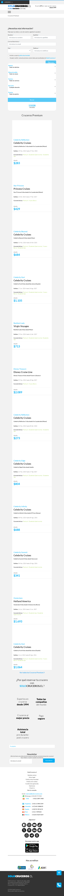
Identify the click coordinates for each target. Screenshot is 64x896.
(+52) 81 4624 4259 (37, 814)
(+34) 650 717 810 (36, 796)
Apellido (36, 35)
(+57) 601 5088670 (37, 806)
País (9, 48)
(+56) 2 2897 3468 (38, 798)
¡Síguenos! (32, 819)
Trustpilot (13, 746)
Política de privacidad (32, 779)
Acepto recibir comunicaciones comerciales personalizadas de (32, 58)
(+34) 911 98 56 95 (37, 809)
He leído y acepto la (20, 55)
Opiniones (32, 786)
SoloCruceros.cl (32, 772)
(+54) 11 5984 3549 (37, 803)
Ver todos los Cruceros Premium (32, 672)
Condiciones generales (32, 783)
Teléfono (36, 48)
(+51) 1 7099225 (37, 812)
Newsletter (32, 754)
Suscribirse (48, 760)
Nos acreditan (32, 860)
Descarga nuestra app (32, 841)
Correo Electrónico (14, 41)
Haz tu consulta (31, 790)
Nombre (11, 35)
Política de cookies (32, 781)
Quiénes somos (32, 775)
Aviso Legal (32, 777)
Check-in (32, 788)
